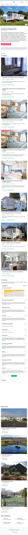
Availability (7, 4)
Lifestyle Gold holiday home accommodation (12, 119)
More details (4, 84)
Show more (14, 375)
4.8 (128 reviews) (5, 485)
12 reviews (5, 30)
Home (2, 27)
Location (15, 4)
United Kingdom (5, 27)
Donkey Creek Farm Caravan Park (9, 428)
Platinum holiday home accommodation (11, 242)
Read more (3, 53)
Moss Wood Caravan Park (7, 507)
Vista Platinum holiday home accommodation (12, 271)
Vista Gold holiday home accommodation (11, 212)
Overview (2, 4)
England (9, 27)
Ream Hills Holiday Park (7, 454)
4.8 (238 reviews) (5, 432)
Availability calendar (11, 84)
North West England (13, 27)
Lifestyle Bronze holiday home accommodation (13, 77)
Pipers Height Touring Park (7, 481)
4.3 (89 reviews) (5, 459)
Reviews (11, 4)
